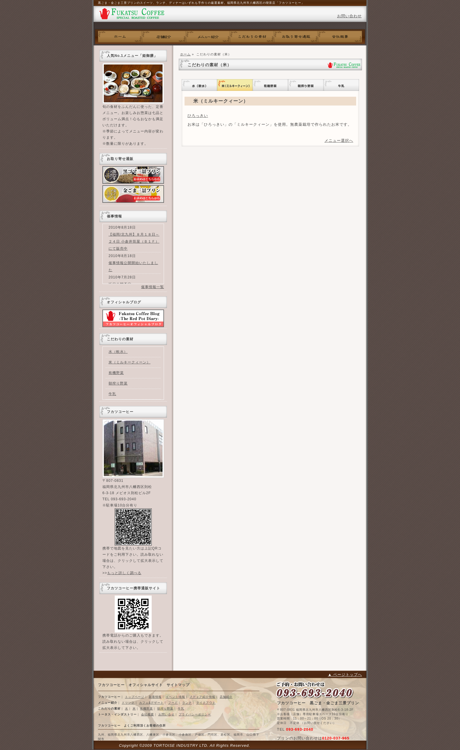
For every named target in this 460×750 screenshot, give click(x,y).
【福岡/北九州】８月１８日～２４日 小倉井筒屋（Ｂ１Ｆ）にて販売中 (134, 241)
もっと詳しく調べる (124, 573)
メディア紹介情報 (202, 696)
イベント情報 (175, 696)
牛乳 (341, 85)
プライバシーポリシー (195, 714)
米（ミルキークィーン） (235, 85)
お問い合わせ (349, 16)
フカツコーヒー (131, 15)
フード (173, 702)
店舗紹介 (226, 696)
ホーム (120, 36)
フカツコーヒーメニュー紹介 (208, 36)
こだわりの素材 (252, 36)
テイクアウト (206, 702)
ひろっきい (197, 115)
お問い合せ (166, 714)
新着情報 (155, 696)
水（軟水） (199, 85)
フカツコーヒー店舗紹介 (164, 36)
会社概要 (340, 36)
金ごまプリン (133, 194)
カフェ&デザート (151, 702)
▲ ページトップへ (345, 674)
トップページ (134, 696)
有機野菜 (270, 85)
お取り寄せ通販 (296, 36)
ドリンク (128, 702)
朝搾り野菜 (306, 85)
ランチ (187, 702)
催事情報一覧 (152, 287)
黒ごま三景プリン (133, 175)
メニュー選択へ (338, 140)
